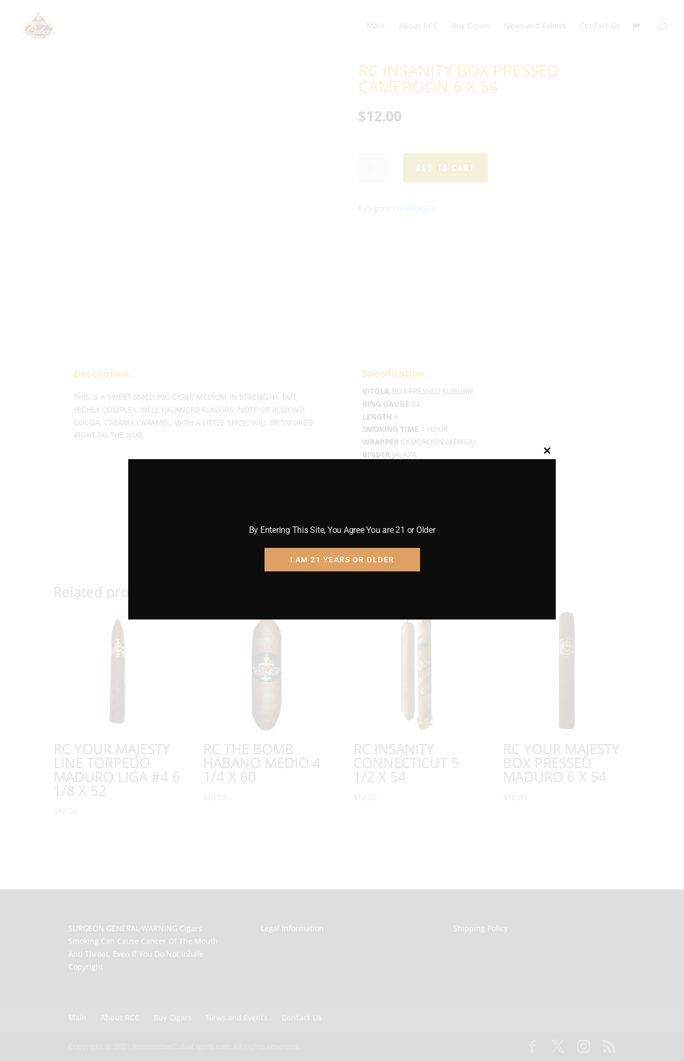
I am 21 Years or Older (342, 559)
